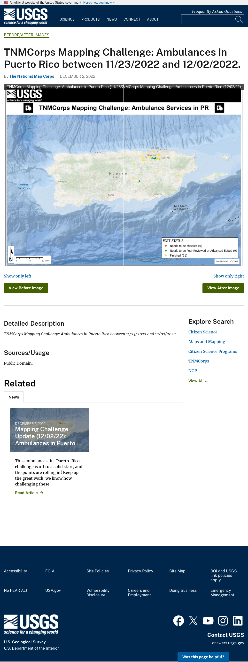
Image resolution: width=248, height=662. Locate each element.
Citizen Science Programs (212, 351)
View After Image (223, 288)
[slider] (124, 176)
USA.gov (53, 590)
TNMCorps (198, 361)
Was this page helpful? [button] (203, 657)
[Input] (212, 19)
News (112, 19)
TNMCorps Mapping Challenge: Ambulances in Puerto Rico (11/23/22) (67, 87)
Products (90, 19)
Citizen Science (202, 332)
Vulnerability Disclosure (98, 592)
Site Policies (97, 571)
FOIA (49, 571)
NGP (192, 370)
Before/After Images (26, 35)
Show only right (228, 276)
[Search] (239, 19)
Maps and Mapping (206, 341)
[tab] (13, 396)
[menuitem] (67, 16)
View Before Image (26, 288)
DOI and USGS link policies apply (223, 576)
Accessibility (15, 571)
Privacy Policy (140, 571)
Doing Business (183, 590)
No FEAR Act (15, 590)
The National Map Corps (31, 76)
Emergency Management (222, 592)
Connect (132, 19)
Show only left (17, 276)
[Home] (25, 23)
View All (198, 381)
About (152, 19)
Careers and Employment (139, 592)
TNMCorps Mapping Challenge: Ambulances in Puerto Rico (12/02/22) (180, 87)
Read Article (26, 493)
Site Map (177, 571)
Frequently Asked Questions (217, 11)
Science (67, 19)
